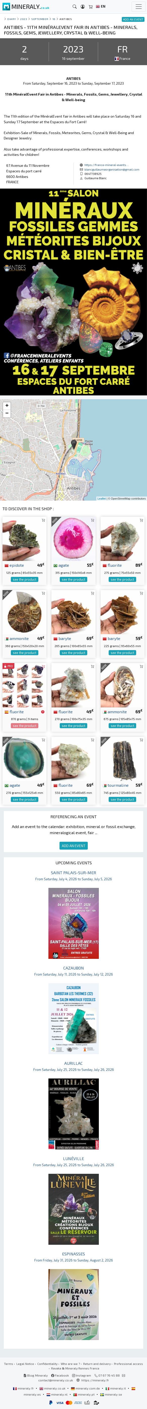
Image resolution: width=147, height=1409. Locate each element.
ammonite (17, 638)
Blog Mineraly (35, 1375)
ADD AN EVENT (73, 846)
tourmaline (116, 785)
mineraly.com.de (86, 1388)
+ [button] (7, 406)
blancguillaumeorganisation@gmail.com (111, 169)
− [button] (7, 413)
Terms (8, 1363)
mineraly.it (116, 1388)
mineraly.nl (57, 1394)
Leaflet (102, 498)
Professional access (128, 1363)
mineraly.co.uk (52, 1388)
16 (53, 19)
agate (61, 565)
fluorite (112, 565)
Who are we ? (70, 1363)
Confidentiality (47, 1363)
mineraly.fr (24, 1388)
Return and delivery (97, 1363)
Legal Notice (25, 1363)
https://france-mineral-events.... (106, 165)
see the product (24, 579)
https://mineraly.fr (95, 1380)
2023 (23, 19)
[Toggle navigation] (139, 7)
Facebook (60, 1375)
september (39, 19)
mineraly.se (111, 1394)
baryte (62, 638)
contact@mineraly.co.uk (55, 1380)
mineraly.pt (84, 1394)
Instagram (81, 1375)
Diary (11, 19)
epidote (14, 565)
